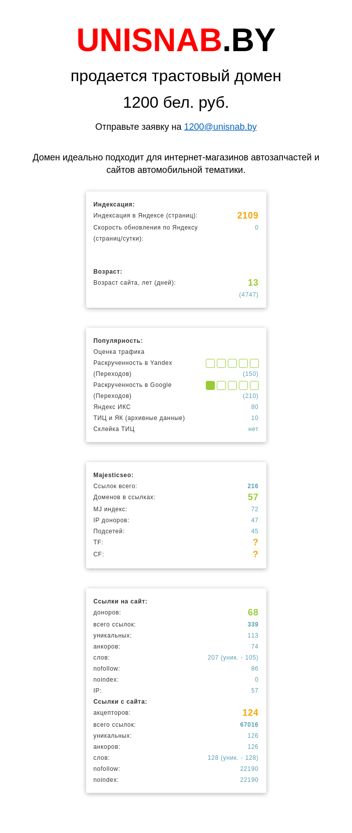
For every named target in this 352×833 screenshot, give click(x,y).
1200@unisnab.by (220, 127)
